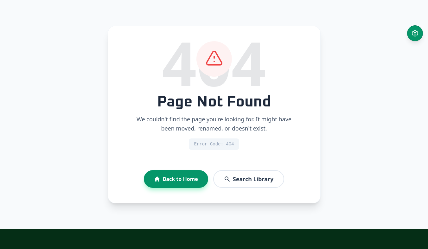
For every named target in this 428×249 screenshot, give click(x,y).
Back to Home (176, 179)
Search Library (248, 179)
